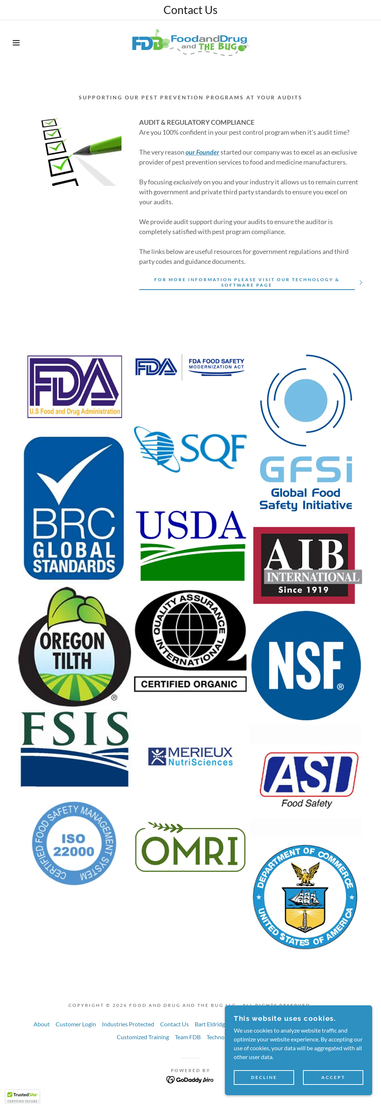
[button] (19, 42)
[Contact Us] (190, 9)
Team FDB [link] (188, 1036)
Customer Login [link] (76, 1023)
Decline (264, 1077)
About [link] (41, 1023)
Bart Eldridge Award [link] (220, 1023)
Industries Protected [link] (128, 1023)
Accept (333, 1077)
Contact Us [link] (174, 1023)
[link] (190, 41)
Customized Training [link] (143, 1036)
